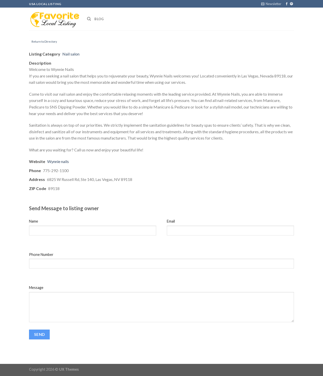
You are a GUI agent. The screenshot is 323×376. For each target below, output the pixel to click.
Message (36, 287)
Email (171, 221)
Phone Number (41, 254)
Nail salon (70, 53)
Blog (99, 19)
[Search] (89, 19)
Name (33, 221)
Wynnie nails (58, 161)
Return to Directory (44, 41)
